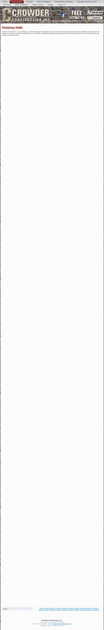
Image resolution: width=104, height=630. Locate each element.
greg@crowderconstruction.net (61, 624)
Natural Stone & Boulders (64, 2)
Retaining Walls (16, 2)
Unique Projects (38, 5)
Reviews (50, 5)
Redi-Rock (7, 5)
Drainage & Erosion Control (86, 2)
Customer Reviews (86, 610)
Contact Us (61, 5)
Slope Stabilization (21, 5)
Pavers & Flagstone (44, 2)
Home (5, 2)
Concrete (29, 2)
